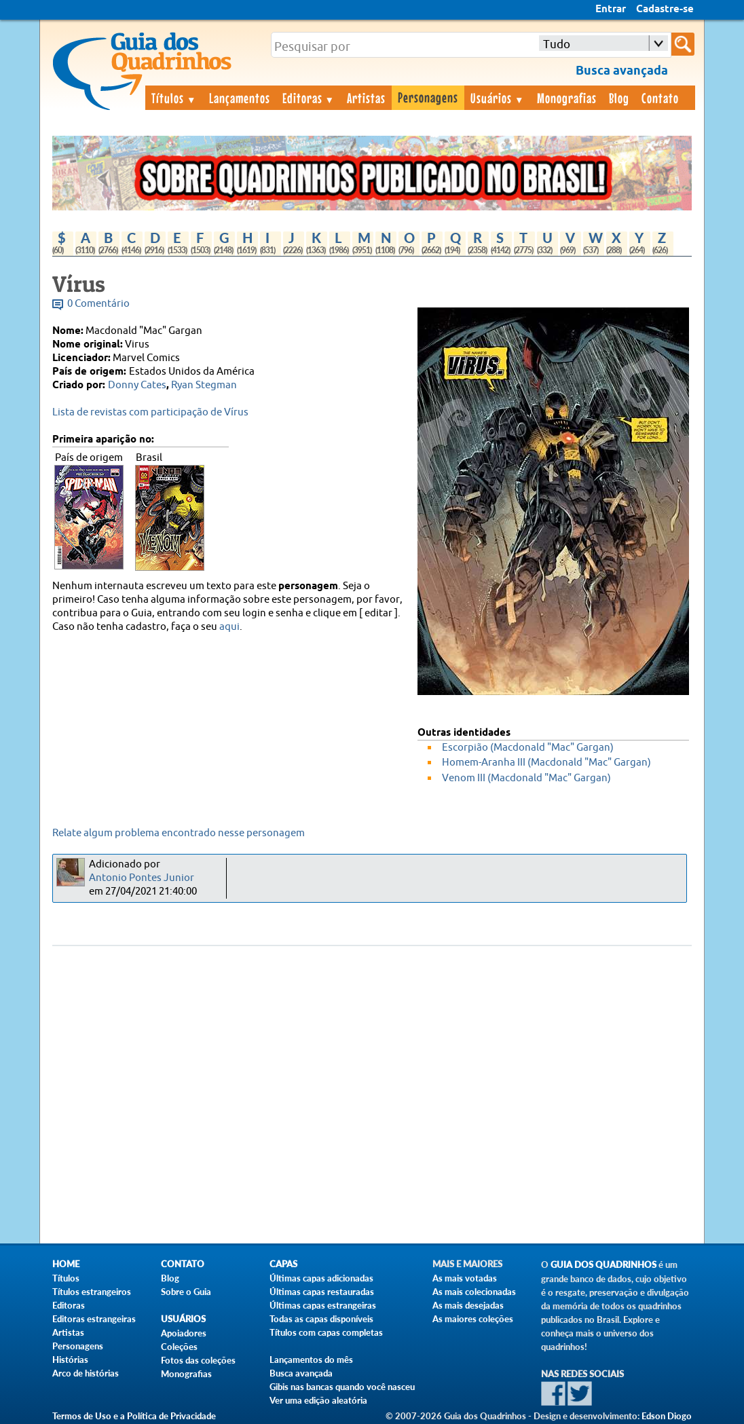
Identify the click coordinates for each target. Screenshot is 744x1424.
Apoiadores (183, 1333)
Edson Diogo (666, 1415)
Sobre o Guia (186, 1291)
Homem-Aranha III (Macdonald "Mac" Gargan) (546, 762)
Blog (619, 98)
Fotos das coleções (198, 1360)
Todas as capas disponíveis (321, 1318)
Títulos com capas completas (326, 1332)
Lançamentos (239, 98)
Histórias (70, 1359)
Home (65, 1264)
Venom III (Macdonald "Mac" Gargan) (526, 778)
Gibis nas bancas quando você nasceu (342, 1386)
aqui (229, 626)
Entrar (610, 9)
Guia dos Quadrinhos (603, 1265)
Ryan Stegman (204, 385)
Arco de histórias (85, 1373)
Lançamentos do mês (311, 1359)
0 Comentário (98, 303)
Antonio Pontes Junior (141, 878)
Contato (660, 98)
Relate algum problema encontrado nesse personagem (178, 833)
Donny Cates (137, 385)
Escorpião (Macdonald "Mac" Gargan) (528, 747)
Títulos (174, 98)
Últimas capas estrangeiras (322, 1305)
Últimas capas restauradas (321, 1291)
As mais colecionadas (474, 1291)
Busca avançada (301, 1373)
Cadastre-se (665, 9)
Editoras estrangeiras (94, 1318)
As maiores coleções (472, 1318)
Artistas (366, 98)
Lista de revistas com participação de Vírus (150, 412)
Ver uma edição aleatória (318, 1400)
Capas (283, 1264)
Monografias (567, 98)
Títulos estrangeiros (91, 1291)
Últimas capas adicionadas (321, 1278)
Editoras (308, 98)
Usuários (497, 98)
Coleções (179, 1346)
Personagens (428, 97)
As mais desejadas (468, 1305)
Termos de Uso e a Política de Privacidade (134, 1415)
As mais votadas (464, 1278)
